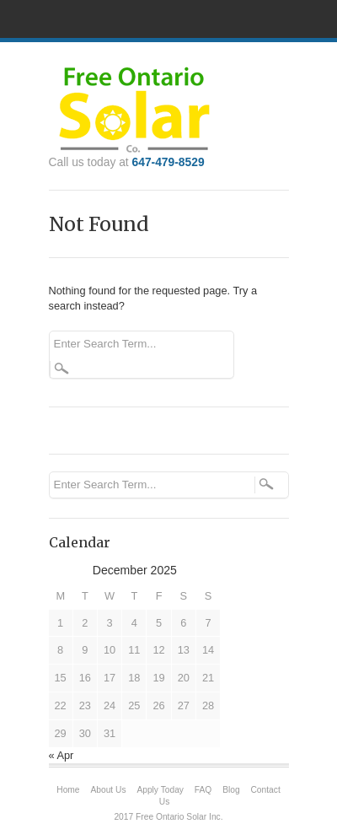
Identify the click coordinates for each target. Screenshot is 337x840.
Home (67, 789)
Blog (230, 789)
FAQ (203, 789)
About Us (108, 789)
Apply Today (160, 789)
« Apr (61, 755)
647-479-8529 (168, 162)
